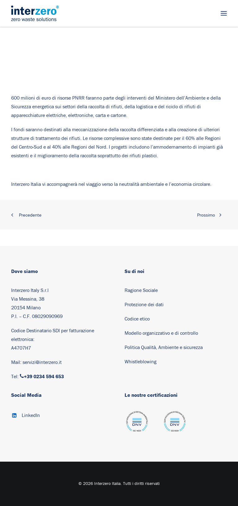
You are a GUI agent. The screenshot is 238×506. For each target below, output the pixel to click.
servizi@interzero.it (42, 362)
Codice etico (137, 318)
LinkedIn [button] (31, 415)
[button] (223, 13)
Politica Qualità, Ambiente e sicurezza (164, 347)
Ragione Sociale (141, 290)
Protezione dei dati (144, 304)
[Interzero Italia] (35, 13)
